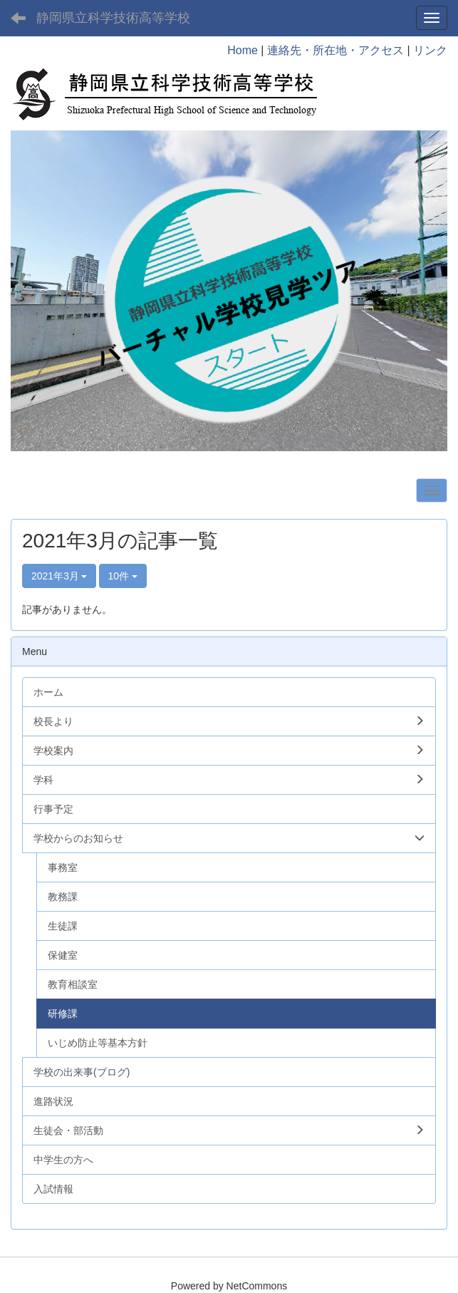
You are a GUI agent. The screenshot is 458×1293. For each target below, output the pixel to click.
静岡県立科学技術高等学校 (113, 18)
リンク (430, 50)
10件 (122, 576)
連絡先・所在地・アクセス (335, 50)
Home (242, 50)
